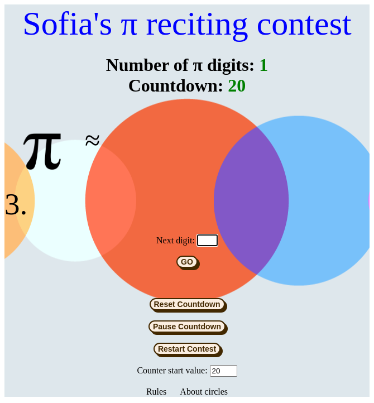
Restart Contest (187, 350)
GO (187, 263)
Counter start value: (172, 372)
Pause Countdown (187, 328)
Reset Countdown (187, 305)
